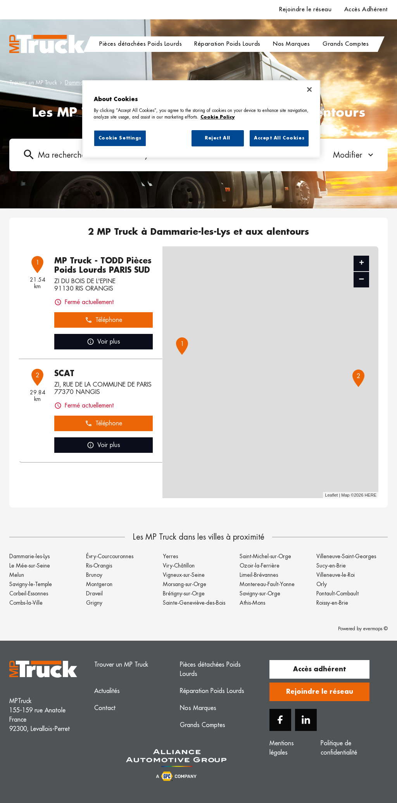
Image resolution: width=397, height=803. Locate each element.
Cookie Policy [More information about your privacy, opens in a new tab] (217, 117)
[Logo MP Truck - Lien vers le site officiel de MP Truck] (47, 44)
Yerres (170, 556)
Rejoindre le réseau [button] (319, 692)
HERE (370, 495)
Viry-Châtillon (179, 565)
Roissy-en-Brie (332, 602)
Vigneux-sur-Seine (184, 575)
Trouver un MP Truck (33, 82)
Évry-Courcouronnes (109, 556)
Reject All (217, 138)
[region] (201, 119)
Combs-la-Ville (26, 602)
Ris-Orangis (99, 565)
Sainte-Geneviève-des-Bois (194, 602)
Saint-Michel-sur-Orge (265, 556)
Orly (321, 584)
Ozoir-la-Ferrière (260, 565)
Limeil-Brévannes (259, 575)
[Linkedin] (306, 720)
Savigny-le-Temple (30, 584)
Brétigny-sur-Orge (184, 593)
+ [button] (361, 263)
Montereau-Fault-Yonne (267, 584)
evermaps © (375, 628)
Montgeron (99, 584)
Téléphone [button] (103, 320)
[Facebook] (280, 720)
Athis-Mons (252, 602)
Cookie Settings (120, 138)
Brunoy (94, 575)
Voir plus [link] (103, 342)
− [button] (361, 279)
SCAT (64, 373)
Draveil (94, 593)
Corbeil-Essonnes (28, 593)
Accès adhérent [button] (319, 669)
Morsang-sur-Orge (184, 584)
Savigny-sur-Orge (260, 593)
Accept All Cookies (279, 138)
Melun (16, 575)
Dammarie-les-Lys (29, 556)
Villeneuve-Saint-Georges (346, 556)
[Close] (309, 89)
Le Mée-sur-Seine (29, 565)
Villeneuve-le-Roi (335, 575)
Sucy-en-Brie (331, 565)
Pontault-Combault (337, 593)
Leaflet (331, 495)
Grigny (94, 602)
